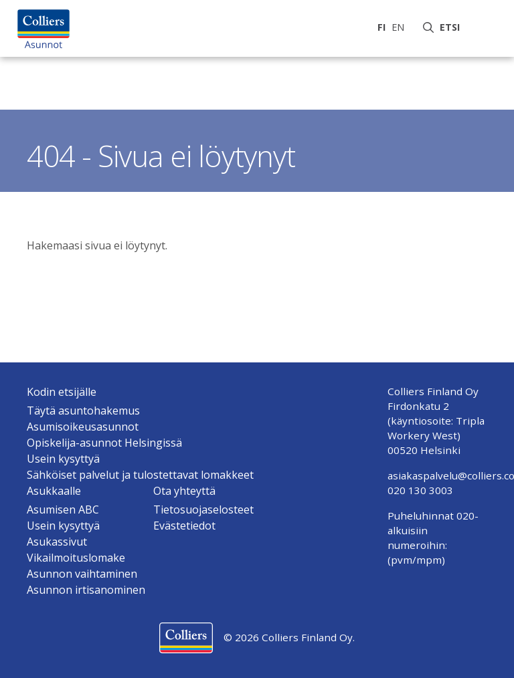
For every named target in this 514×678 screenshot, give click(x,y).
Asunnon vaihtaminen (82, 573)
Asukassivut (57, 541)
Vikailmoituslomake (76, 557)
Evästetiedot (184, 525)
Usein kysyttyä (63, 458)
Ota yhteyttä (184, 490)
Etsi (452, 27)
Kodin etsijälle (61, 391)
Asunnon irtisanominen (86, 589)
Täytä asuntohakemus (83, 410)
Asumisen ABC (63, 509)
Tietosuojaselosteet (203, 509)
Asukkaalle (54, 490)
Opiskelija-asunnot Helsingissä (104, 442)
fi (381, 27)
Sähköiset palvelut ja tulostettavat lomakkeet (140, 474)
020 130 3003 (420, 490)
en (398, 27)
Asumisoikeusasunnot (83, 426)
